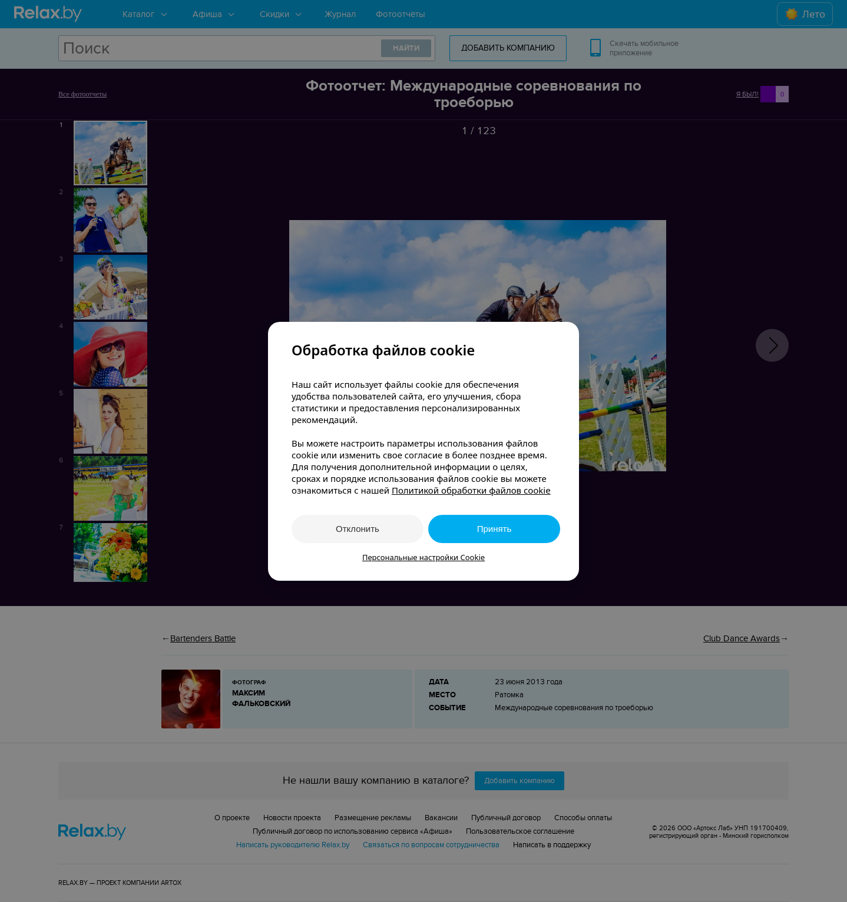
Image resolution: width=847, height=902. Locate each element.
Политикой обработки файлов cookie (471, 490)
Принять (494, 529)
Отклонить (357, 529)
